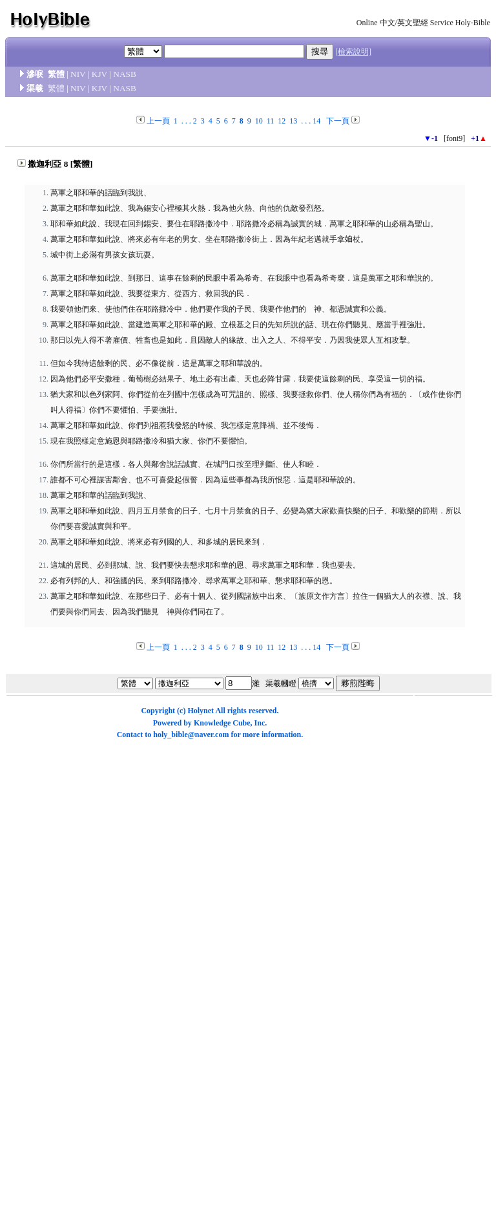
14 (316, 120)
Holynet (200, 710)
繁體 (56, 88)
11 (270, 120)
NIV (77, 74)
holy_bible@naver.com (191, 734)
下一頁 (337, 120)
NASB (124, 74)
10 (259, 120)
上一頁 (158, 120)
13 (293, 120)
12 (281, 120)
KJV (99, 74)
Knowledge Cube (222, 722)
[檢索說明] (353, 51)
